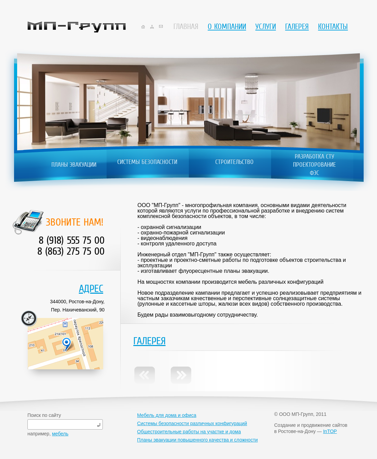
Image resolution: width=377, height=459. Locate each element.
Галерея (297, 26)
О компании (227, 26)
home (143, 26)
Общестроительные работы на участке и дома (189, 431)
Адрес (91, 288)
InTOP (330, 431)
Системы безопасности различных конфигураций (192, 423)
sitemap (152, 27)
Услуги (265, 26)
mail (161, 26)
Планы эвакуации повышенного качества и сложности (197, 440)
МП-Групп (76, 27)
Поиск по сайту (44, 415)
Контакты (333, 26)
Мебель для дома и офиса (166, 415)
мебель (60, 433)
